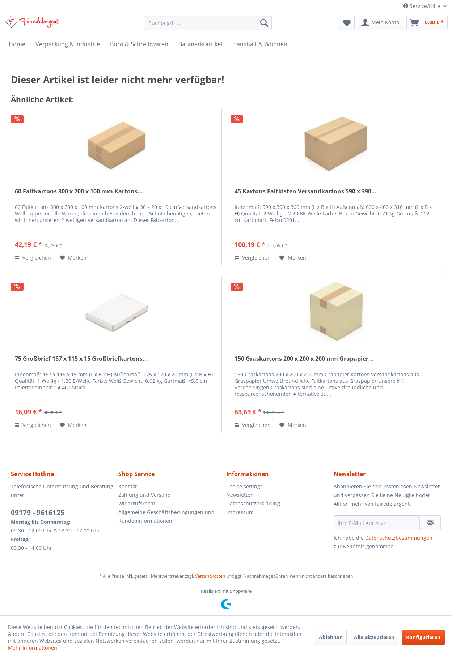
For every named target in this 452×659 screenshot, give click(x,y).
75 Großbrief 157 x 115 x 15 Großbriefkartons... (81, 359)
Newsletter (239, 494)
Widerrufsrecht (136, 503)
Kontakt (127, 486)
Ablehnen (331, 637)
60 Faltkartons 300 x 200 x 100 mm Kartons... (79, 191)
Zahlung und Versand (144, 494)
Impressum (240, 512)
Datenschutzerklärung (253, 503)
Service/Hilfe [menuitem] (422, 6)
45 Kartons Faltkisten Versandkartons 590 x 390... (306, 191)
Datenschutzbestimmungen (398, 537)
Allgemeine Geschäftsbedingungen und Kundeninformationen (166, 516)
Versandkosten (210, 576)
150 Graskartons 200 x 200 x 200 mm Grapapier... (304, 359)
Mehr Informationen (32, 647)
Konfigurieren (423, 637)
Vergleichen (33, 257)
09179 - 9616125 (37, 512)
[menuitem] (208, 23)
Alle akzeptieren (374, 637)
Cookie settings (244, 486)
